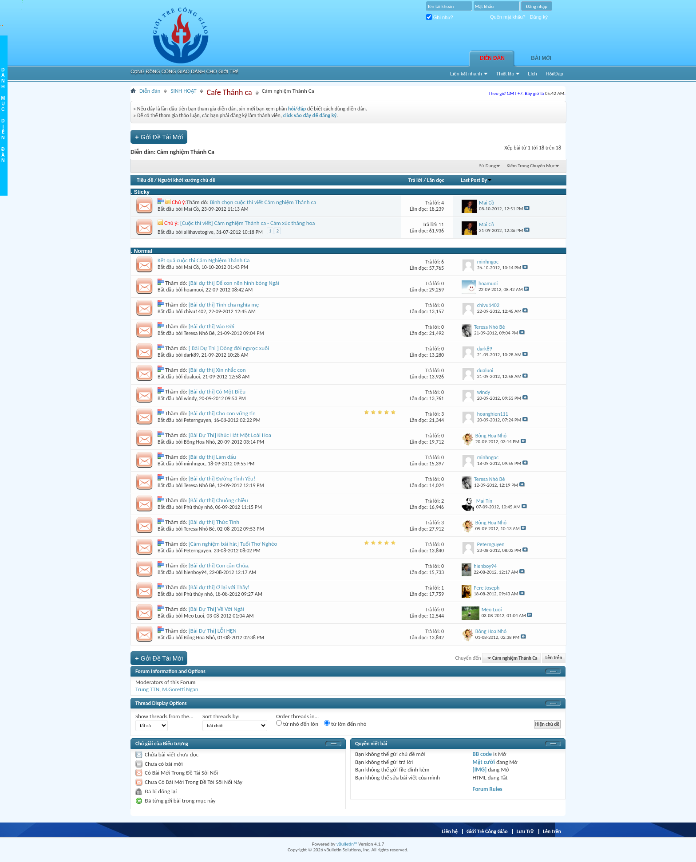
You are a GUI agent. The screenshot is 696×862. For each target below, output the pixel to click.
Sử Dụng (487, 166)
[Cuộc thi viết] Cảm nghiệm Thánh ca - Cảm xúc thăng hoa (247, 223)
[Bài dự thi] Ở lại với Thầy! (219, 587)
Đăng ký (539, 17)
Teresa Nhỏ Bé (199, 333)
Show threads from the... (164, 716)
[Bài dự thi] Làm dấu (212, 456)
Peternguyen (197, 420)
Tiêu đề (145, 180)
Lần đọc (435, 180)
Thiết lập (505, 73)
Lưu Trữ (525, 831)
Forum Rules (487, 789)
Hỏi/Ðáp (554, 73)
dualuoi (192, 377)
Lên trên (554, 658)
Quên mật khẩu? (508, 17)
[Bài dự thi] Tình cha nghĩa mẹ (224, 304)
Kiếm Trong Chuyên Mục (531, 166)
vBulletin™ (346, 844)
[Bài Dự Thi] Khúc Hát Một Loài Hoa (230, 435)
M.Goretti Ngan (180, 689)
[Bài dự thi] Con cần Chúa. (219, 565)
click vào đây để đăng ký (310, 115)
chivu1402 (195, 311)
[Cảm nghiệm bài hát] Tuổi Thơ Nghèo (233, 543)
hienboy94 (195, 572)
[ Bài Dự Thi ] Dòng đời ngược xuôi (229, 348)
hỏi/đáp (297, 109)
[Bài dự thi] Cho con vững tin (222, 413)
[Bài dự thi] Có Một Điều (217, 391)
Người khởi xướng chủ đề (186, 180)
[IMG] (480, 769)
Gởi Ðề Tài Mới (159, 137)
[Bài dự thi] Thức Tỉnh (214, 522)
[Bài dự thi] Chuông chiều (218, 500)
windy (190, 398)
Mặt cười (484, 762)
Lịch (532, 73)
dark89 (191, 355)
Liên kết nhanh (466, 73)
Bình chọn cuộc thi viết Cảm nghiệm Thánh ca (263, 202)
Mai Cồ (191, 209)
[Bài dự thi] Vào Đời (211, 326)
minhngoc (194, 464)
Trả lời (415, 180)
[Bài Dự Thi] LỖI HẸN (213, 630)
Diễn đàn (492, 58)
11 (441, 224)
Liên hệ (450, 831)
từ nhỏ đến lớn (297, 723)
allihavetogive (199, 232)
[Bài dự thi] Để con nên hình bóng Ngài (234, 282)
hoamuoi (193, 290)
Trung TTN (147, 689)
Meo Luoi (194, 616)
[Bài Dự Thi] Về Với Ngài (216, 609)
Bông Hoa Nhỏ (199, 442)
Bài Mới (541, 58)
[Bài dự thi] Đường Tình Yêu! (222, 478)
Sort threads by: (221, 716)
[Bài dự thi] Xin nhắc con (217, 369)
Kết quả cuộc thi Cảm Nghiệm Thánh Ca (204, 260)
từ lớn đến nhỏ (345, 723)
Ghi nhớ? (439, 17)
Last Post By (476, 180)
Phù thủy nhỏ (198, 507)
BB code (482, 754)
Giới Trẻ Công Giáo (487, 831)
